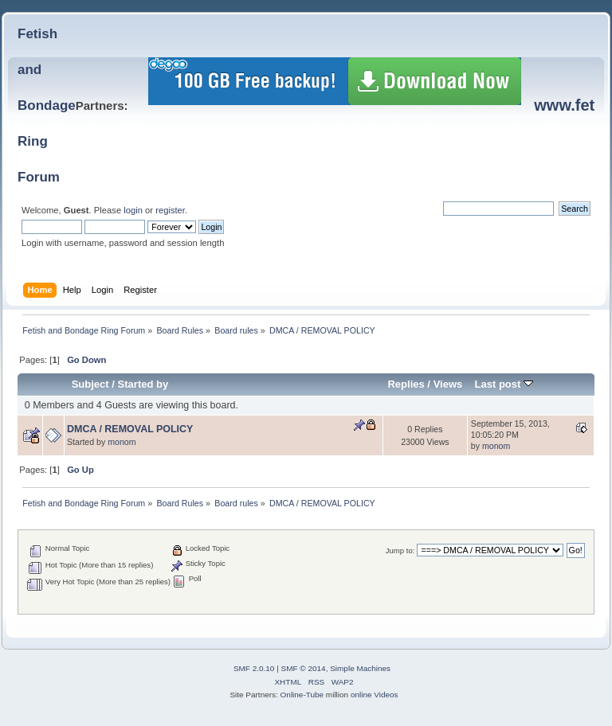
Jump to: (400, 550)
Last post (503, 384)
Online (292, 694)
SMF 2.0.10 (254, 668)
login (133, 210)
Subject (90, 384)
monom (121, 442)
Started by (143, 384)
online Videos (374, 694)
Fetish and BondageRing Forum (47, 105)
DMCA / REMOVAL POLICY (130, 429)
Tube (315, 694)
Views (448, 384)
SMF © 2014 (303, 668)
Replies (405, 384)
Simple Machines (360, 668)
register (170, 210)
